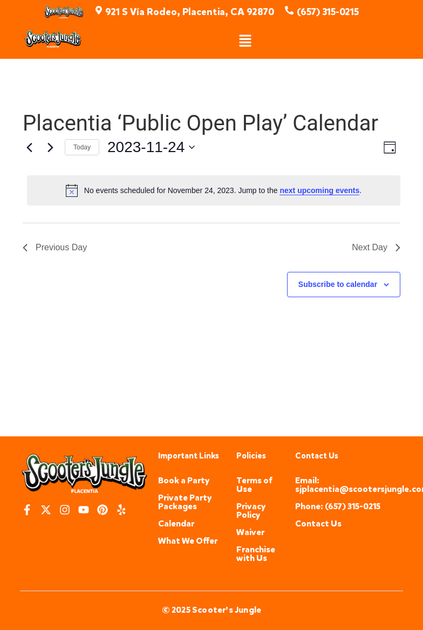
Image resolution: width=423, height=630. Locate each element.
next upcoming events (319, 190)
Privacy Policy (251, 511)
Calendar (176, 523)
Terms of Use (254, 485)
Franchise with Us (255, 554)
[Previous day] (29, 147)
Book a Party (184, 480)
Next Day (376, 247)
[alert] (213, 190)
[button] (245, 41)
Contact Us (318, 523)
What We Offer (187, 540)
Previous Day (55, 247)
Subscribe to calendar (337, 284)
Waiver (250, 532)
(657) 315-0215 (328, 11)
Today (82, 147)
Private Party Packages (185, 502)
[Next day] (50, 147)
